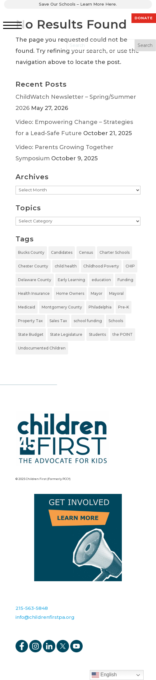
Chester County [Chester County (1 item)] (33, 266)
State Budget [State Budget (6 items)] (31, 334)
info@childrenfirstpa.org (45, 617)
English (104, 675)
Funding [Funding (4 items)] (125, 279)
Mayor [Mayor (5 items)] (97, 293)
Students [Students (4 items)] (97, 334)
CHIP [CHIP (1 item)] (130, 266)
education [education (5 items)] (101, 279)
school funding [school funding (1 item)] (88, 320)
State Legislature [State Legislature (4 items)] (66, 334)
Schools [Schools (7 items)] (115, 320)
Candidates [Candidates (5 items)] (61, 252)
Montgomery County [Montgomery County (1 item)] (62, 307)
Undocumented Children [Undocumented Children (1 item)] (42, 348)
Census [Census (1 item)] (86, 252)
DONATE (144, 18)
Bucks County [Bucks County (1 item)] (31, 252)
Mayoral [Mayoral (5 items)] (116, 293)
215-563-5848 (32, 608)
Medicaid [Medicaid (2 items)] (26, 307)
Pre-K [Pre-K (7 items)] (123, 307)
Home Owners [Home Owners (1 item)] (70, 293)
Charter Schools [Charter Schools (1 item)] (114, 252)
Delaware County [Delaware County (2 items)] (34, 279)
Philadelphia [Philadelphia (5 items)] (100, 307)
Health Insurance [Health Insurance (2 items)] (34, 293)
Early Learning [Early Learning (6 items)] (71, 279)
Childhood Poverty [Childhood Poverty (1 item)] (101, 266)
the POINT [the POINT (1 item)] (122, 334)
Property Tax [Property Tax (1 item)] (30, 320)
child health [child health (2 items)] (66, 266)
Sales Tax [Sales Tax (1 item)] (58, 320)
